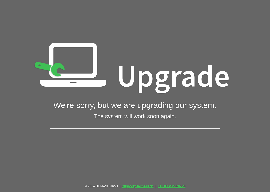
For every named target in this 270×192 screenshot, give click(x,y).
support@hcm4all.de (137, 186)
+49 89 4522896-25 (171, 186)
